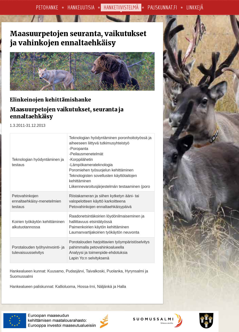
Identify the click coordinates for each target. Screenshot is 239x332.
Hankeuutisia (81, 7)
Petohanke (47, 7)
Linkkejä (194, 7)
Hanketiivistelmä (121, 7)
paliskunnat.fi (162, 7)
